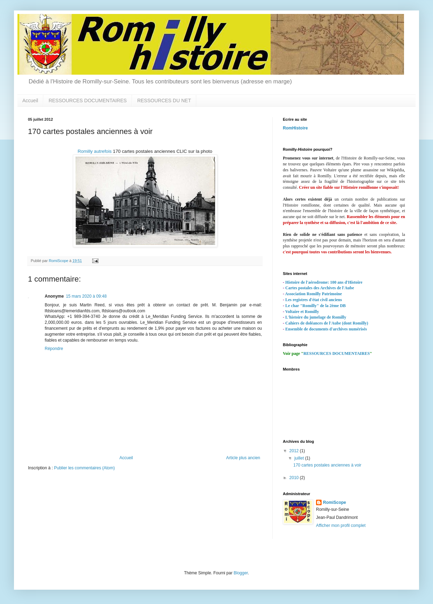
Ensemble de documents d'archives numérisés (326, 329)
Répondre (54, 348)
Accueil (30, 100)
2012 (294, 450)
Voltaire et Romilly (302, 311)
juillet (299, 458)
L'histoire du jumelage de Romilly (315, 317)
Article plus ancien (243, 457)
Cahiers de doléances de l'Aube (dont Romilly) (326, 323)
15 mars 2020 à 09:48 (86, 296)
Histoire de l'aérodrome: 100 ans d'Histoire (323, 282)
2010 (294, 477)
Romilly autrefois (94, 151)
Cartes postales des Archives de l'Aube (319, 287)
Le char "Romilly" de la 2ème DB (315, 305)
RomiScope (334, 502)
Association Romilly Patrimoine (313, 293)
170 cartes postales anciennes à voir (327, 465)
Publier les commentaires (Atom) (84, 467)
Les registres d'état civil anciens (313, 299)
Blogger (241, 573)
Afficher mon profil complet (341, 525)
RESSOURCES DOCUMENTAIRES (88, 100)
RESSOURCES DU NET (164, 100)
